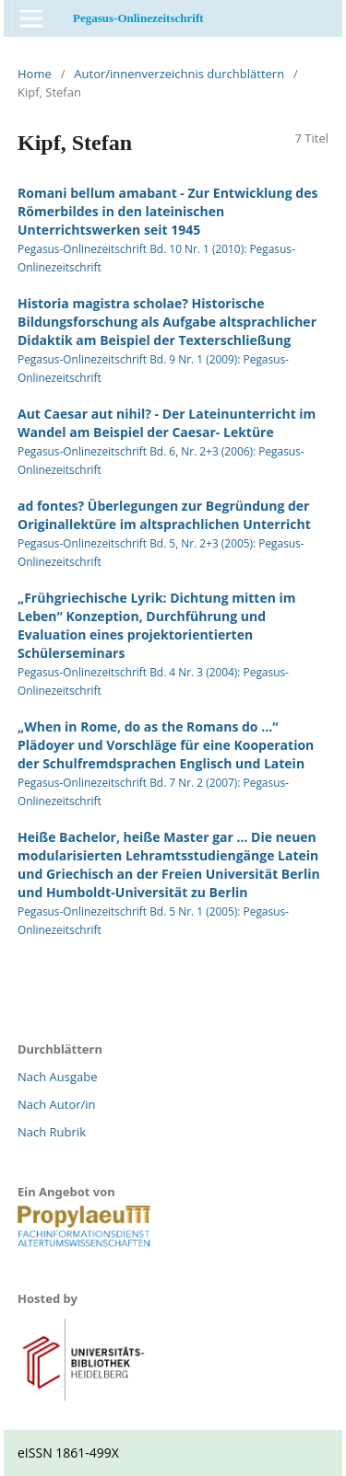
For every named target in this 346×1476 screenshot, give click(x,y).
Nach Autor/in (57, 1104)
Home (35, 73)
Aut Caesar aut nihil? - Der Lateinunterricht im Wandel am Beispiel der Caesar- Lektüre (167, 423)
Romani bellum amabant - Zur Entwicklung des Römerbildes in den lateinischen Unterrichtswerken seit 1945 (167, 211)
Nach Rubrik (52, 1132)
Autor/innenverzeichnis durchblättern (179, 73)
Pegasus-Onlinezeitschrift (138, 18)
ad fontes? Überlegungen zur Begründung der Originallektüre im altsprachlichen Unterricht (164, 515)
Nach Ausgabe (58, 1076)
